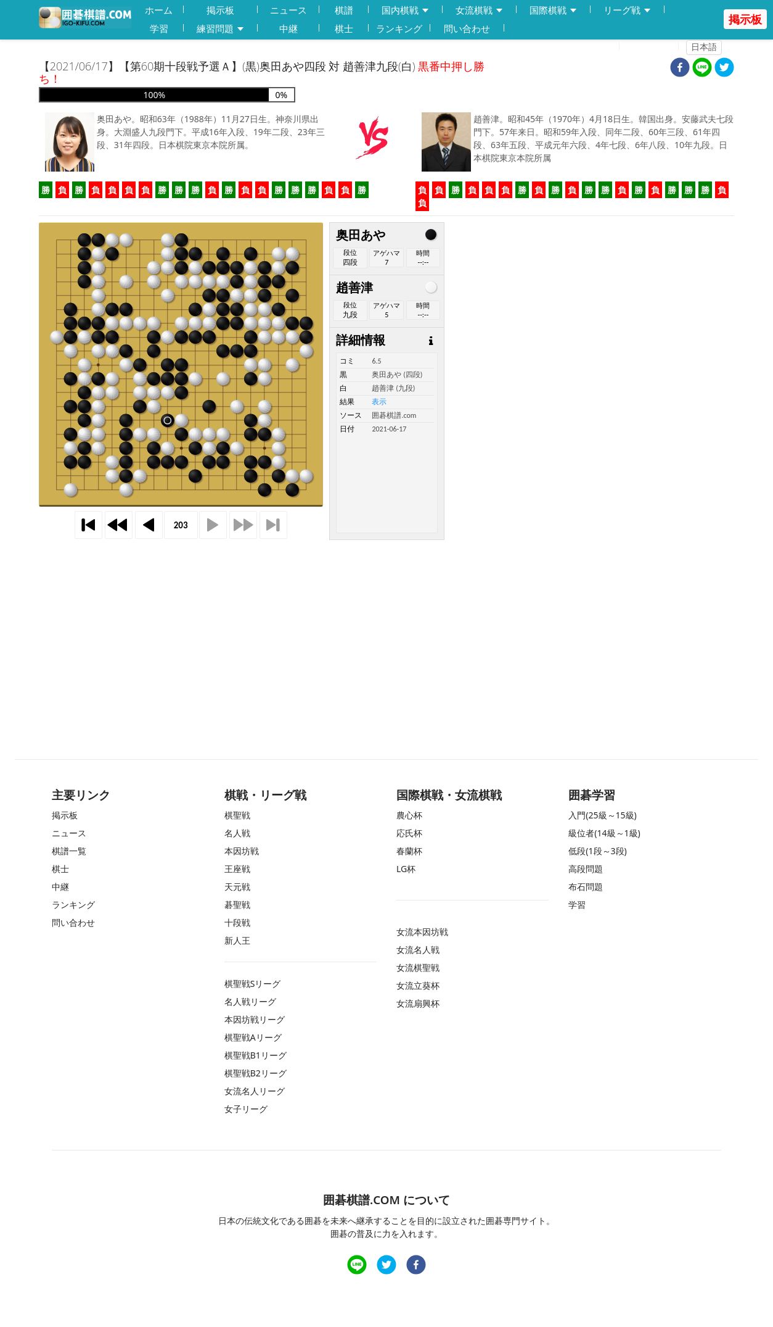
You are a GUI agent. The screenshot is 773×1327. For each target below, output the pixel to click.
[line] (702, 68)
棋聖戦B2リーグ (255, 1073)
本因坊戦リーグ (254, 1019)
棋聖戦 (237, 815)
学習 (159, 28)
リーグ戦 (627, 10)
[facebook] (680, 68)
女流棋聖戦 (418, 967)
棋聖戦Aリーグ (253, 1037)
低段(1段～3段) (597, 851)
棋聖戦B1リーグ (255, 1055)
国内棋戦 (406, 10)
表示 (379, 401)
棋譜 (344, 10)
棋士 (344, 28)
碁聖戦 (237, 904)
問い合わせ (467, 28)
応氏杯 (409, 833)
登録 (603, 47)
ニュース (288, 10)
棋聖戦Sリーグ (252, 983)
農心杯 (409, 815)
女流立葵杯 (418, 985)
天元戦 (237, 886)
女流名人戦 (418, 949)
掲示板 (220, 10)
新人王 (237, 940)
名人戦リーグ (250, 1001)
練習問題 (221, 28)
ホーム (159, 10)
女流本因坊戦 (422, 932)
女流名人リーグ (254, 1091)
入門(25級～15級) (602, 815)
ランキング (399, 28)
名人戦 (237, 833)
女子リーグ (246, 1109)
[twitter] (724, 68)
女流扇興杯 (418, 1003)
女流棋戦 (480, 10)
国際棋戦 (554, 10)
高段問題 (585, 869)
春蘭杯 (409, 851)
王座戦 (237, 869)
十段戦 (237, 922)
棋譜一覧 (69, 851)
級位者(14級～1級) (604, 833)
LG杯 (405, 869)
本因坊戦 (241, 851)
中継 (288, 28)
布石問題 (585, 886)
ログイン (652, 47)
